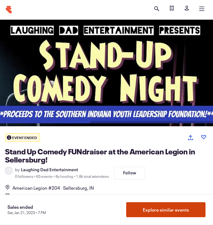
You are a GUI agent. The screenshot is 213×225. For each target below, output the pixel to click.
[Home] (8, 9)
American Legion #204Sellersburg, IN (49, 188)
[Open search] (157, 8)
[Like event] (203, 137)
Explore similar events (166, 210)
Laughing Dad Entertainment (49, 169)
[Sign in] (187, 8)
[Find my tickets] (172, 8)
